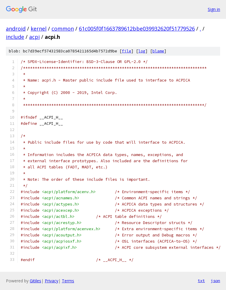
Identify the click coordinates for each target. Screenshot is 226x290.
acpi (34, 36)
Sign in (214, 9)
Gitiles (35, 281)
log (141, 51)
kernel (38, 28)
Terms (68, 281)
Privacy (51, 281)
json (215, 280)
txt (201, 280)
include (15, 36)
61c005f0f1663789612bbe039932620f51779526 (137, 28)
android (16, 28)
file (126, 51)
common (62, 28)
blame (158, 51)
